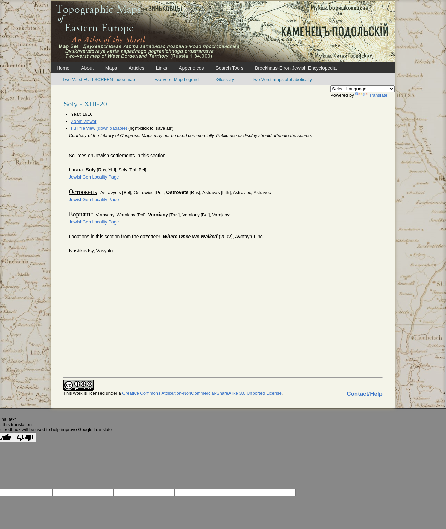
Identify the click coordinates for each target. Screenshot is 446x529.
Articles (136, 68)
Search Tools (229, 68)
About (87, 68)
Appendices (191, 68)
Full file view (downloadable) (99, 128)
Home (63, 68)
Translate (371, 95)
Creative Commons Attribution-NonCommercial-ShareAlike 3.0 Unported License (202, 393)
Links (161, 68)
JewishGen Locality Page (94, 177)
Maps (111, 68)
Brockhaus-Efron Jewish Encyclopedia (296, 68)
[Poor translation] (25, 437)
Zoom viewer (83, 121)
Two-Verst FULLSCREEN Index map (98, 79)
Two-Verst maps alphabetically (282, 79)
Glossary (225, 79)
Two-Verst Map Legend (176, 79)
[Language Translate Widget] (362, 88)
